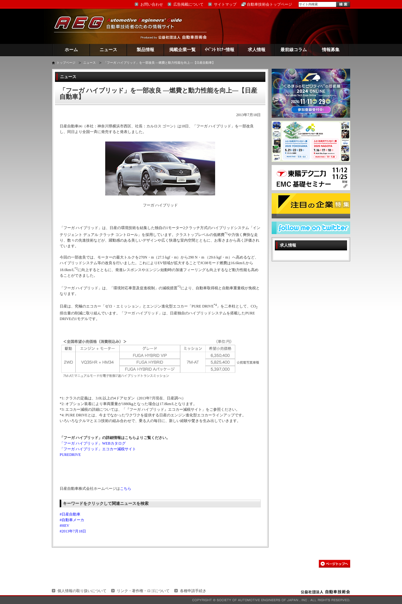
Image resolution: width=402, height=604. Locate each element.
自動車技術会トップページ (269, 4)
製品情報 (145, 49)
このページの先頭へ (334, 564)
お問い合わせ (151, 4)
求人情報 (256, 49)
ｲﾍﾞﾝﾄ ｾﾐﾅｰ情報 (220, 49)
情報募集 (331, 49)
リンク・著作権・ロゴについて (143, 591)
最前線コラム (293, 49)
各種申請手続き (193, 591)
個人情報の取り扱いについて (81, 591)
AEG (122, 26)
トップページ (66, 62)
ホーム (71, 49)
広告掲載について (188, 4)
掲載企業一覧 (182, 49)
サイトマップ (225, 4)
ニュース (108, 49)
